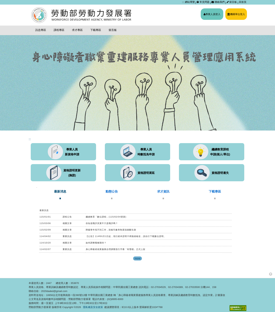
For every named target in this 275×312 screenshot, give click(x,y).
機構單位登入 (236, 14)
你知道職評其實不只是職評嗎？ (102, 223)
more (137, 258)
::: (183, 2)
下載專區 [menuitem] (95, 29)
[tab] (60, 194)
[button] (270, 274)
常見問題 (203, 2)
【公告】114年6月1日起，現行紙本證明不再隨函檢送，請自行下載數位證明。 (126, 236)
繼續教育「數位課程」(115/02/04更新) (106, 217)
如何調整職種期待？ (96, 243)
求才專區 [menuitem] (77, 29)
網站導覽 (190, 2)
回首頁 (242, 2)
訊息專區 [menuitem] (40, 29)
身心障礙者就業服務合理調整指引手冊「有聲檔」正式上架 (115, 249)
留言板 (232, 2)
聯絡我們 (218, 2)
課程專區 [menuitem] (59, 29)
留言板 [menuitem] (113, 29)
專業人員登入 (212, 14)
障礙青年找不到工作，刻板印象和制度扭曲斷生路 (111, 230)
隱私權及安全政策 (93, 307)
